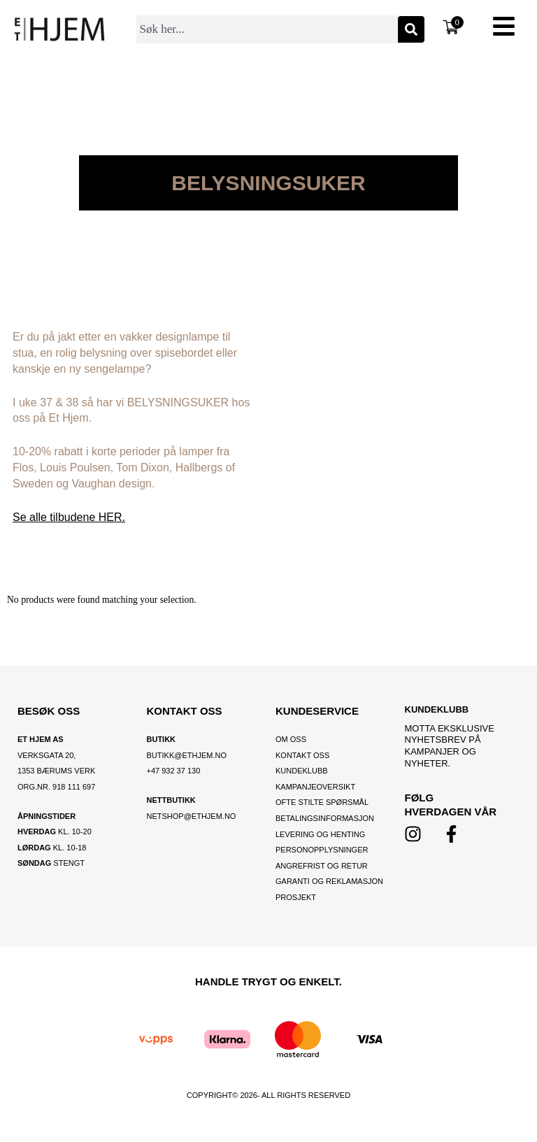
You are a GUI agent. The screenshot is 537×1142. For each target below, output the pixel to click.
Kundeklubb (301, 770)
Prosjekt (295, 897)
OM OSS (290, 739)
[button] (504, 28)
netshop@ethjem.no (191, 816)
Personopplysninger (321, 849)
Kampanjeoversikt (315, 787)
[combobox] (267, 29)
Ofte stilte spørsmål (321, 802)
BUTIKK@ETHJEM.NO (187, 755)
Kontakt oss (302, 755)
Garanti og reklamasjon (329, 881)
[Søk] (411, 29)
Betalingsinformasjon (325, 818)
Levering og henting (321, 834)
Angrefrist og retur (321, 866)
